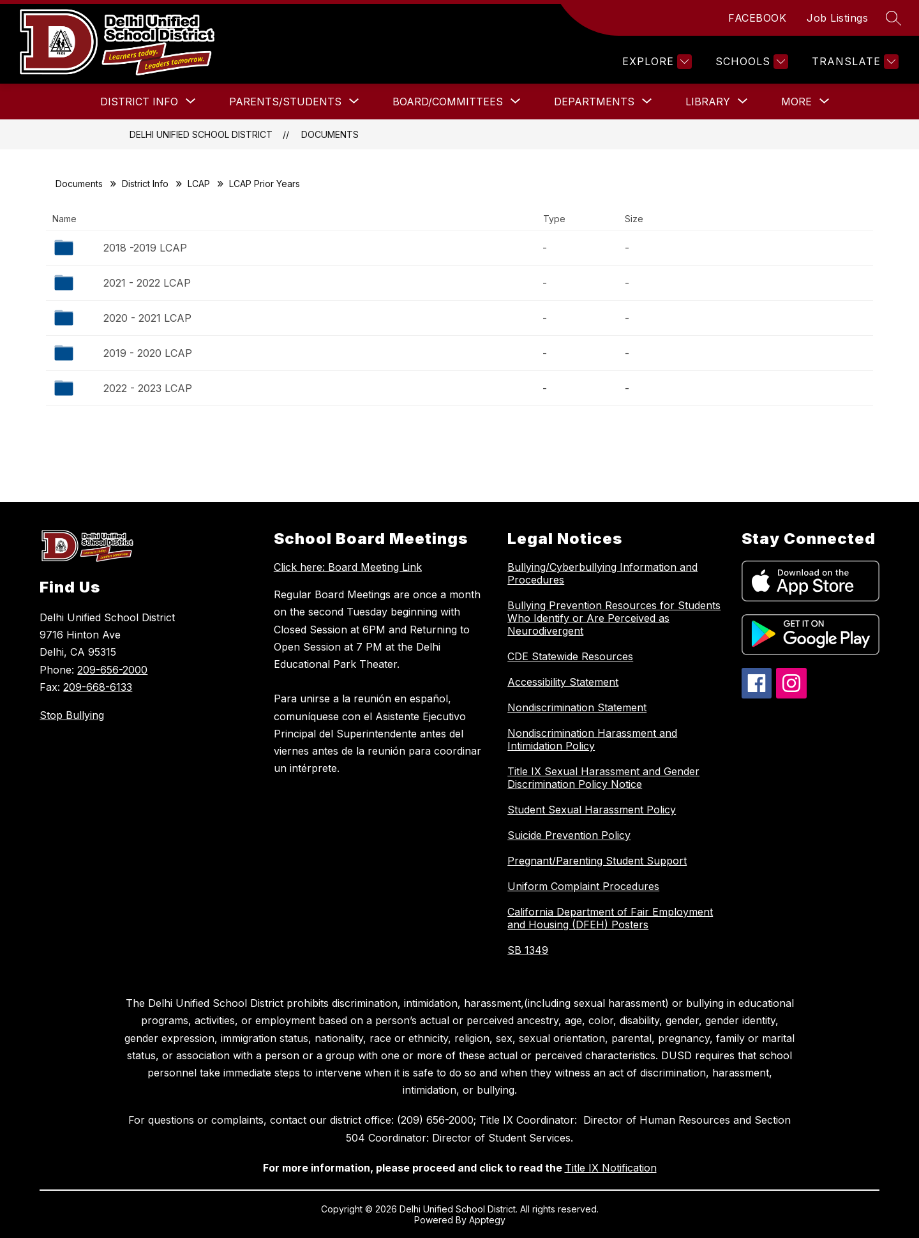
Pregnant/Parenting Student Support (597, 860)
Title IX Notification (611, 1167)
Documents (330, 134)
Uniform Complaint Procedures (583, 886)
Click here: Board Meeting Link (348, 567)
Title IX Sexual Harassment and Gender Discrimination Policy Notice (603, 777)
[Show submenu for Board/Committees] (447, 101)
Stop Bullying (72, 715)
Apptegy (487, 1219)
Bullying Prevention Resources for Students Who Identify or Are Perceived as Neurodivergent (614, 618)
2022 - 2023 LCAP (147, 388)
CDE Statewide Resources (570, 656)
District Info (145, 183)
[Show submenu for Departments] (594, 101)
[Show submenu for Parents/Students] (285, 101)
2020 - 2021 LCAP (147, 318)
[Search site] (893, 18)
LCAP (199, 183)
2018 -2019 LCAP (145, 247)
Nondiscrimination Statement (576, 707)
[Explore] (655, 62)
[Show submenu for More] (796, 101)
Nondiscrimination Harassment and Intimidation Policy (592, 739)
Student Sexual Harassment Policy (591, 809)
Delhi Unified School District (201, 134)
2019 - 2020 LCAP (147, 353)
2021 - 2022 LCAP (147, 282)
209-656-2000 (112, 669)
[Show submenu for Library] (707, 101)
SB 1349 (527, 950)
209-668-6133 (97, 687)
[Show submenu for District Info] (139, 101)
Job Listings (837, 17)
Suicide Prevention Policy (569, 835)
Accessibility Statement (562, 682)
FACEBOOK (757, 17)
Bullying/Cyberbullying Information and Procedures (602, 573)
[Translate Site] (854, 62)
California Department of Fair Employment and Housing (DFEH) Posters (610, 918)
